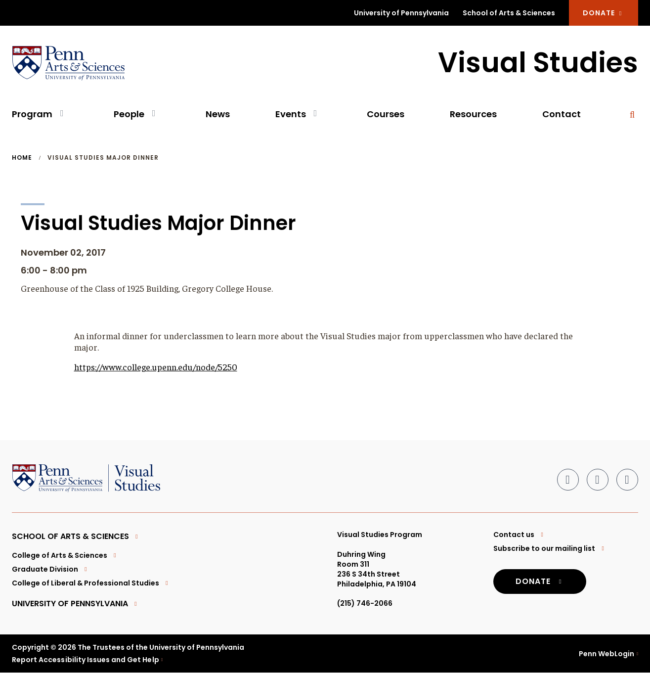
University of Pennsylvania (401, 13)
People (129, 114)
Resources (473, 114)
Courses (385, 114)
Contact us (519, 534)
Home (22, 158)
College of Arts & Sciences (65, 555)
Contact (561, 114)
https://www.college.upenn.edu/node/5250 (156, 366)
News (218, 114)
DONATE (603, 13)
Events (290, 114)
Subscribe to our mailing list (550, 548)
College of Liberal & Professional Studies (91, 583)
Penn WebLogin (607, 654)
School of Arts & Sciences (509, 13)
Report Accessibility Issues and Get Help (85, 660)
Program (32, 114)
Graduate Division (50, 569)
